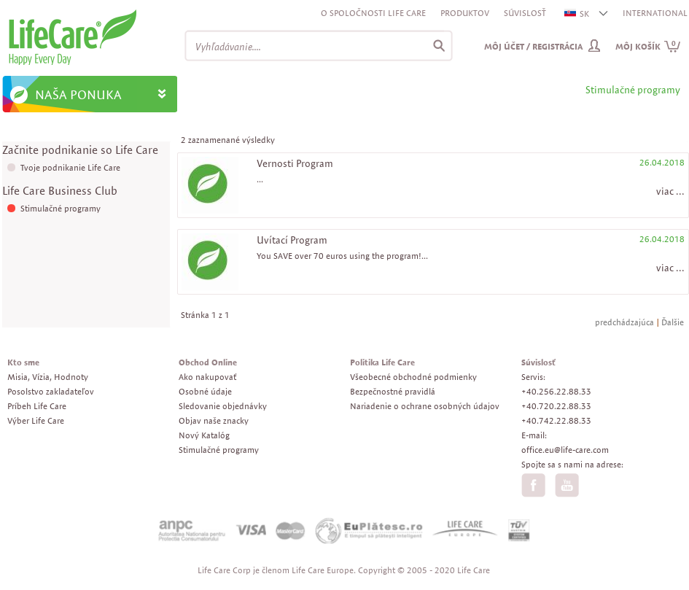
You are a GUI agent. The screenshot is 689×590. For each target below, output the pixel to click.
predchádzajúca (624, 322)
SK (577, 13)
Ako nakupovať (207, 376)
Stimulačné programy (60, 208)
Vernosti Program (295, 163)
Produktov (464, 12)
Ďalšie (672, 322)
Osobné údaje (205, 391)
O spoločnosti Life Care (373, 12)
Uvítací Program (292, 240)
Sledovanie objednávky (223, 405)
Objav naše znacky (214, 420)
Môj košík (648, 46)
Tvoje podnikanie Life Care (70, 167)
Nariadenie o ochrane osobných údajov (424, 405)
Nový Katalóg (204, 435)
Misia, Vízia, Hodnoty (47, 376)
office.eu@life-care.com (565, 449)
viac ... (670, 191)
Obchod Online (208, 362)
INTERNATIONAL (655, 12)
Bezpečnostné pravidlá (392, 391)
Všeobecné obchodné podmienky (413, 376)
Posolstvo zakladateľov (50, 391)
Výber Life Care (35, 420)
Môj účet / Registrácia (533, 46)
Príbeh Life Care (36, 405)
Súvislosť (525, 12)
